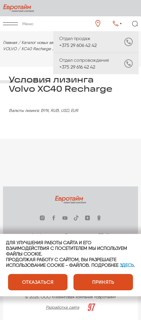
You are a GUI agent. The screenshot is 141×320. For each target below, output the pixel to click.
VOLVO (10, 48)
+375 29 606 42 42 (84, 42)
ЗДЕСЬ (127, 265)
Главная (10, 42)
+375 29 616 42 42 (84, 63)
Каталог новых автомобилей (47, 42)
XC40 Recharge (36, 48)
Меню (18, 23)
